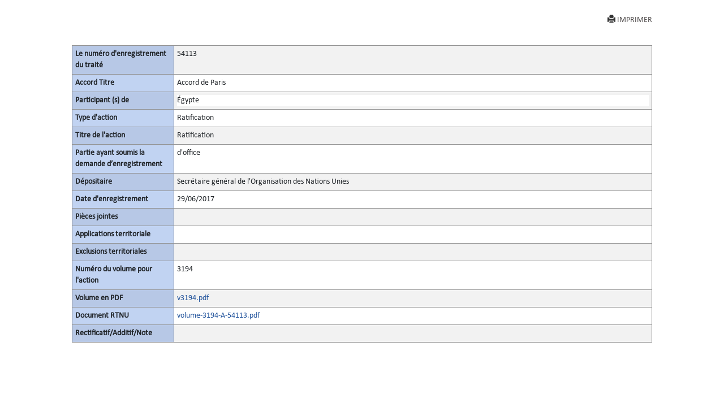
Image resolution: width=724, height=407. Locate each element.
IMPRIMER (629, 19)
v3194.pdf (193, 298)
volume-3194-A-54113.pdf (218, 315)
